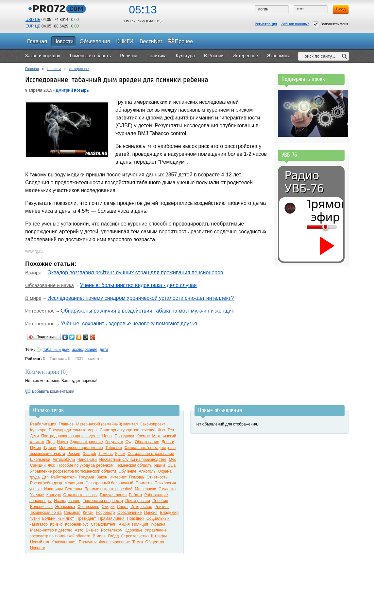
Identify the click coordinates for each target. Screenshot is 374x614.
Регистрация (266, 24)
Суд (129, 442)
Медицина (73, 483)
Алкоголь (147, 471)
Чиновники (87, 459)
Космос (143, 436)
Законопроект (152, 424)
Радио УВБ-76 (304, 181)
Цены (107, 436)
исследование (84, 349)
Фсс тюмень (88, 506)
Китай (88, 512)
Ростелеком (112, 530)
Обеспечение (129, 512)
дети (104, 349)
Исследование (67, 500)
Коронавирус (77, 524)
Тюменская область (134, 465)
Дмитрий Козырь (72, 90)
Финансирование (114, 542)
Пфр (50, 442)
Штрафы (159, 536)
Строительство (135, 536)
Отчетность (156, 477)
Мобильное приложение (81, 447)
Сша (171, 465)
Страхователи (103, 524)
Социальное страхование (151, 453)
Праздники (124, 436)
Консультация (63, 542)
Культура (38, 430)
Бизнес (92, 530)
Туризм (50, 447)
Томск (137, 542)
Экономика (65, 506)
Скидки (108, 506)
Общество (154, 542)
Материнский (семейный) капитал (107, 424)
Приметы (144, 483)
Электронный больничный (109, 483)
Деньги (168, 442)
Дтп (45, 477)
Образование (147, 442)
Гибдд (113, 536)
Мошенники (145, 489)
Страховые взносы (80, 495)
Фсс (51, 465)
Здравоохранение (86, 442)
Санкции (38, 465)
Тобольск (113, 447)
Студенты (167, 489)
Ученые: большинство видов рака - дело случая (138, 285)
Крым (120, 453)
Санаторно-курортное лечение (128, 430)
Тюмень (105, 453)
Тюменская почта (45, 512)
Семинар (72, 512)
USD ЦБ (33, 19)
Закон (101, 477)
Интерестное (40, 311)
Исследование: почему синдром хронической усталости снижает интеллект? (140, 298)
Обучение (127, 471)
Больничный (41, 506)
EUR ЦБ (33, 26)
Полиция (140, 524)
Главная (32, 69)
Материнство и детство (51, 530)
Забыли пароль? (295, 24)
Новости (54, 69)
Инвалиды (53, 489)
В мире (33, 272)
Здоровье (134, 530)
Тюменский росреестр (103, 500)
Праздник (135, 518)
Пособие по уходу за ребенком (85, 465)
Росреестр (105, 512)
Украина (157, 524)
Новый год (39, 542)
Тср (171, 430)
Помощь (136, 477)
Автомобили (64, 459)
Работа (135, 495)
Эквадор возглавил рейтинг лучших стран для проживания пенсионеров (135, 272)
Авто (79, 530)
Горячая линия (113, 495)
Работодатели (63, 477)
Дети (34, 436)
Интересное (79, 69)
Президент (86, 518)
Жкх (161, 430)
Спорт (122, 506)
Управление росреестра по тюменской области (73, 471)
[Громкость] (310, 227)
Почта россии (137, 500)
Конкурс (53, 495)
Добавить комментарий (53, 391)
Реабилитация (43, 424)
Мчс (172, 459)
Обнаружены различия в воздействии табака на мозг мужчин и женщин (148, 311)
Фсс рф (89, 453)
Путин (35, 447)
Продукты (87, 542)
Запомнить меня (330, 24)
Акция (124, 524)
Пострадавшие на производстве (70, 436)
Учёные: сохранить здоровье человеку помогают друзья (129, 323)
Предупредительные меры (73, 430)
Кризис (56, 524)
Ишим (159, 465)
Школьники (40, 459)
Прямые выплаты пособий (108, 489)
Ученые (37, 495)
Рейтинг (162, 506)
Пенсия (151, 512)
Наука (62, 442)
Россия (73, 453)
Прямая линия (111, 518)
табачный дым (56, 349)
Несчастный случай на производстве (132, 459)
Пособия (160, 500)
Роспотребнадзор (46, 483)
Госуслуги (114, 442)
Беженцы (73, 489)
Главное (66, 424)
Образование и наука (49, 285)
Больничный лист (58, 518)
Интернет (118, 477)
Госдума (86, 477)
